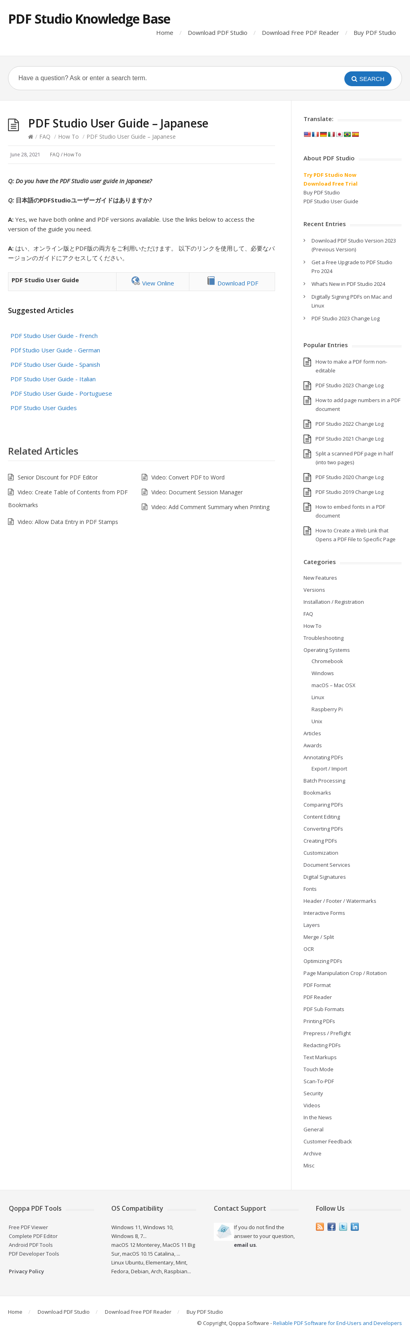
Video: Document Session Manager (197, 492)
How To (68, 136)
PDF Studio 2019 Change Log (350, 492)
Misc (308, 1165)
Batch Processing (324, 780)
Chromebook (327, 661)
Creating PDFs (320, 840)
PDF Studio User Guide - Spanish (55, 364)
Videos (311, 1105)
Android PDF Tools (31, 1244)
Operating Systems (326, 649)
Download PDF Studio (217, 32)
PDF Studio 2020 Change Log (350, 477)
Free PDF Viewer (28, 1227)
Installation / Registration (333, 601)
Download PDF (232, 283)
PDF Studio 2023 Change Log (346, 318)
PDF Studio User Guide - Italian (53, 379)
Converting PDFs (323, 828)
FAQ (44, 136)
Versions (314, 589)
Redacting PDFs (322, 1045)
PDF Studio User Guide (330, 201)
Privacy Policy (26, 1271)
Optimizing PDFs (322, 961)
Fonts (310, 888)
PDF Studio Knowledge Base (89, 18)
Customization (320, 852)
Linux (318, 697)
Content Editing (321, 816)
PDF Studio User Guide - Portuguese (61, 393)
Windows (323, 673)
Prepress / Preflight (327, 1033)
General (313, 1129)
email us (245, 1244)
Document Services (326, 864)
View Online (152, 283)
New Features (320, 577)
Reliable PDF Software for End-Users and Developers (337, 1323)
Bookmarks (317, 792)
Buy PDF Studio (375, 32)
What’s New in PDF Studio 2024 (348, 283)
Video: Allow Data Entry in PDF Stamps (68, 522)
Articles (312, 733)
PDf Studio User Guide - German (55, 350)
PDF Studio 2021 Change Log (350, 438)
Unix (317, 721)
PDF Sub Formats (323, 1009)
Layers (311, 924)
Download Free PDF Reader (300, 32)
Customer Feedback (327, 1141)
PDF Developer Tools (34, 1253)
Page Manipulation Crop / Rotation (345, 973)
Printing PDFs (319, 1021)
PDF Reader (317, 997)
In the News (317, 1117)
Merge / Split (318, 937)
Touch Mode (318, 1069)
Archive (312, 1153)
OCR (308, 949)
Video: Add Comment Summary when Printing (210, 507)
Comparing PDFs (323, 804)
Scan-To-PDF (318, 1081)
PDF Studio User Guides (43, 408)
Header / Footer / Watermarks (339, 900)
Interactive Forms (324, 912)
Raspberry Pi (327, 709)
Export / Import (329, 768)
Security (313, 1093)
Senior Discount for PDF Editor (58, 477)
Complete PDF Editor (33, 1236)
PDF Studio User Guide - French (54, 336)
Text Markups (320, 1057)
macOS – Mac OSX (334, 685)
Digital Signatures (324, 876)
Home (164, 32)
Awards (312, 745)
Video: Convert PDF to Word (188, 477)
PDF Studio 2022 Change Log (350, 423)
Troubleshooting (323, 637)
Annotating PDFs (323, 757)
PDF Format (317, 985)
